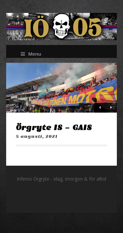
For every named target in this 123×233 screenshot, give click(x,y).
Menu (31, 54)
